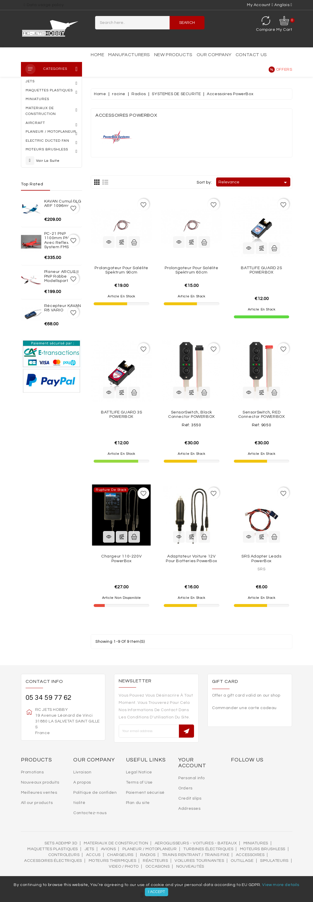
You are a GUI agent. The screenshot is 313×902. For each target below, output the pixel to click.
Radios (148, 855)
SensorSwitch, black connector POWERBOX (191, 414)
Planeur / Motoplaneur (149, 849)
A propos (82, 782)
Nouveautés (190, 866)
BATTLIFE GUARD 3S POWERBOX (121, 414)
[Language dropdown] (283, 5)
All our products (37, 803)
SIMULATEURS (274, 861)
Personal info (191, 778)
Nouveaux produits (40, 782)
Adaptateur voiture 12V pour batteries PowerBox (191, 558)
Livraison (82, 772)
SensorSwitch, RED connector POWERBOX (261, 414)
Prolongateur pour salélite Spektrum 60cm (191, 270)
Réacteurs (155, 861)
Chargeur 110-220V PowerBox (121, 558)
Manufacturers (129, 54)
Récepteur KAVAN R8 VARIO (62, 308)
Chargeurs (120, 855)
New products (173, 54)
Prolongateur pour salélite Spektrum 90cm (121, 270)
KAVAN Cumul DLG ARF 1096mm (62, 203)
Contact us (251, 54)
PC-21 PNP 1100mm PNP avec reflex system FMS (57, 240)
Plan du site (138, 803)
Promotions (32, 772)
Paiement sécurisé (145, 793)
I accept (156, 892)
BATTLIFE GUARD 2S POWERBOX (261, 270)
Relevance (253, 182)
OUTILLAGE (242, 861)
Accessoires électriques (53, 861)
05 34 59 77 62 (49, 697)
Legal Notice (139, 772)
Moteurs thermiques (112, 861)
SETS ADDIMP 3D (61, 843)
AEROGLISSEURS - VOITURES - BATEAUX (196, 843)
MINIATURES (255, 843)
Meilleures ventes (39, 793)
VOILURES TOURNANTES (199, 861)
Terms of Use (139, 782)
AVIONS (108, 849)
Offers (284, 70)
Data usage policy (45, 5)
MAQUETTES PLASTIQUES (52, 849)
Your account (192, 762)
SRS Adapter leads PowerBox (261, 558)
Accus (93, 855)
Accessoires (250, 855)
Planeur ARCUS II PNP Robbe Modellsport (61, 276)
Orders (185, 788)
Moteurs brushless (262, 849)
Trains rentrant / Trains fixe (195, 855)
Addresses (189, 809)
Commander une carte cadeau (244, 708)
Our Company (214, 54)
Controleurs (64, 855)
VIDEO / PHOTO (124, 866)
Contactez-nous (89, 813)
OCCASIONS (157, 866)
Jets (89, 849)
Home (97, 54)
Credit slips (189, 798)
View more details (280, 885)
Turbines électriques (208, 849)
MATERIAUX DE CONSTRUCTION (116, 843)
